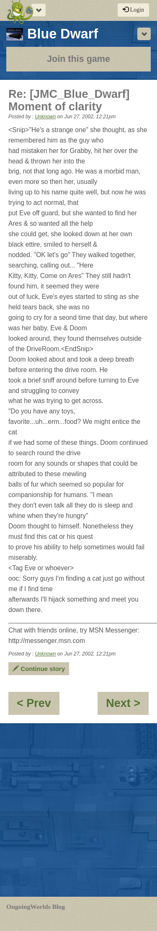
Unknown (45, 117)
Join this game (78, 59)
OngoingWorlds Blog (35, 906)
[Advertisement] (78, 810)
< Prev (38, 705)
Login (133, 9)
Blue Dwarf (52, 33)
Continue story (39, 668)
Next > (127, 705)
